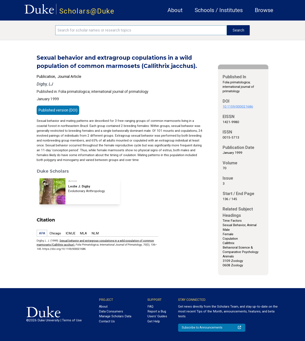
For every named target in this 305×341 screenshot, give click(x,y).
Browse (264, 10)
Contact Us (107, 321)
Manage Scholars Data (115, 316)
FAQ (150, 306)
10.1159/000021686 (238, 107)
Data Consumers (111, 311)
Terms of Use (72, 320)
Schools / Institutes (219, 10)
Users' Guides (157, 316)
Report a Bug (156, 311)
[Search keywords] (141, 30)
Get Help (153, 321)
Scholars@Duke (86, 11)
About (175, 10)
